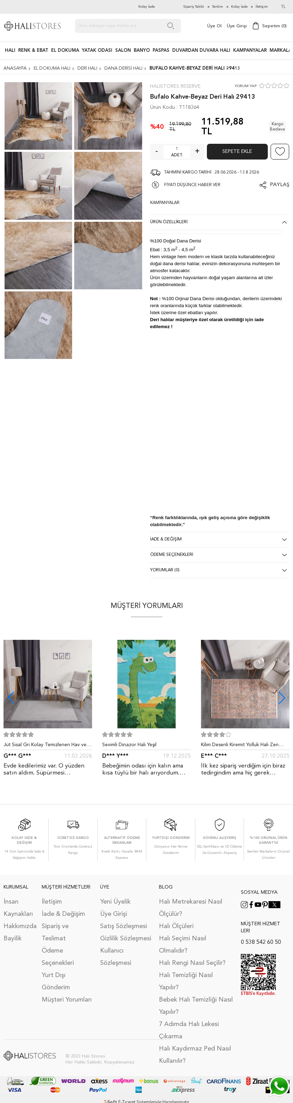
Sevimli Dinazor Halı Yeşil (129, 744)
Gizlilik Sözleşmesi (125, 938)
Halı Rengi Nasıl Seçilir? (192, 963)
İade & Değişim (63, 914)
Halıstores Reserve (175, 86)
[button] (282, 698)
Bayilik (13, 938)
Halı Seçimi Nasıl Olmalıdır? (182, 944)
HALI (10, 50)
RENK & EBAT (33, 50)
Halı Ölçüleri (176, 926)
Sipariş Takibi (193, 6)
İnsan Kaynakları (18, 908)
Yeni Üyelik (115, 902)
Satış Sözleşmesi (123, 926)
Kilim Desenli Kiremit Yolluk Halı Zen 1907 (240, 746)
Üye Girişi (237, 26)
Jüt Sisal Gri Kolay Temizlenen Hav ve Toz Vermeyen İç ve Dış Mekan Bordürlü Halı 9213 (45, 746)
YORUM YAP (246, 86)
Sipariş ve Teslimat (55, 932)
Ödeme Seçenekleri (58, 957)
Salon (123, 50)
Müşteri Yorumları (67, 1000)
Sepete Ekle (237, 151)
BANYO (142, 50)
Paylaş (279, 185)
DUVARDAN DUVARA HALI (201, 50)
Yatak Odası (97, 50)
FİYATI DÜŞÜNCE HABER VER (192, 185)
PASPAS (161, 50)
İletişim (52, 902)
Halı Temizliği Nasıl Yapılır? (186, 981)
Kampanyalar (250, 50)
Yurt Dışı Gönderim (56, 981)
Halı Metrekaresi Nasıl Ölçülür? (190, 908)
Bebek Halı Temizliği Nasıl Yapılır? (196, 1006)
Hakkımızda (19, 926)
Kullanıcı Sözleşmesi (115, 957)
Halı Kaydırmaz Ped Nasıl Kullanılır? (195, 1055)
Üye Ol (214, 26)
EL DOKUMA (65, 50)
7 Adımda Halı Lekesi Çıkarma (189, 1030)
